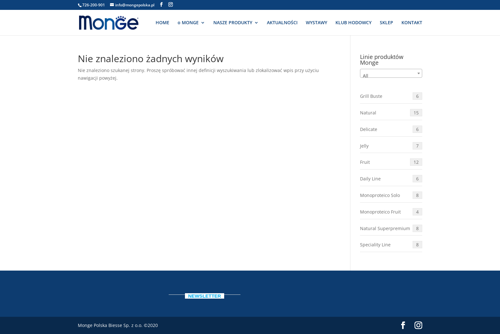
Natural (391, 112)
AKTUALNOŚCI (282, 22)
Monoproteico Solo (391, 195)
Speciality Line (391, 244)
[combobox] (391, 73)
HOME (162, 22)
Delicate (391, 129)
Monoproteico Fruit (391, 211)
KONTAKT (411, 22)
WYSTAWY (316, 22)
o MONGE (188, 22)
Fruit (391, 162)
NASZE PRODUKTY (232, 22)
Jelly (391, 145)
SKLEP (386, 22)
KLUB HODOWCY (353, 22)
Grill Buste (391, 96)
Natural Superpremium (391, 228)
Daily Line (391, 178)
